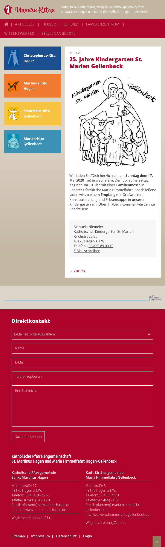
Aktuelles (25, 24)
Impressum (40, 536)
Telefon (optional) (28, 376)
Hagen (40, 58)
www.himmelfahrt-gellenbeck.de (124, 514)
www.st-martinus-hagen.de (45, 509)
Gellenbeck (37, 113)
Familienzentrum (102, 24)
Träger (49, 24)
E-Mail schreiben (87, 250)
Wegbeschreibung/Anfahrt (32, 517)
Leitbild (70, 24)
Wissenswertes (19, 33)
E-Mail (19, 362)
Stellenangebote (58, 33)
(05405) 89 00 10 (100, 245)
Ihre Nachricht (26, 390)
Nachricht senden (28, 436)
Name (19, 348)
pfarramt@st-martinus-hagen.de (46, 504)
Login (87, 536)
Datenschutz (66, 536)
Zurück (79, 271)
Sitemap (18, 536)
